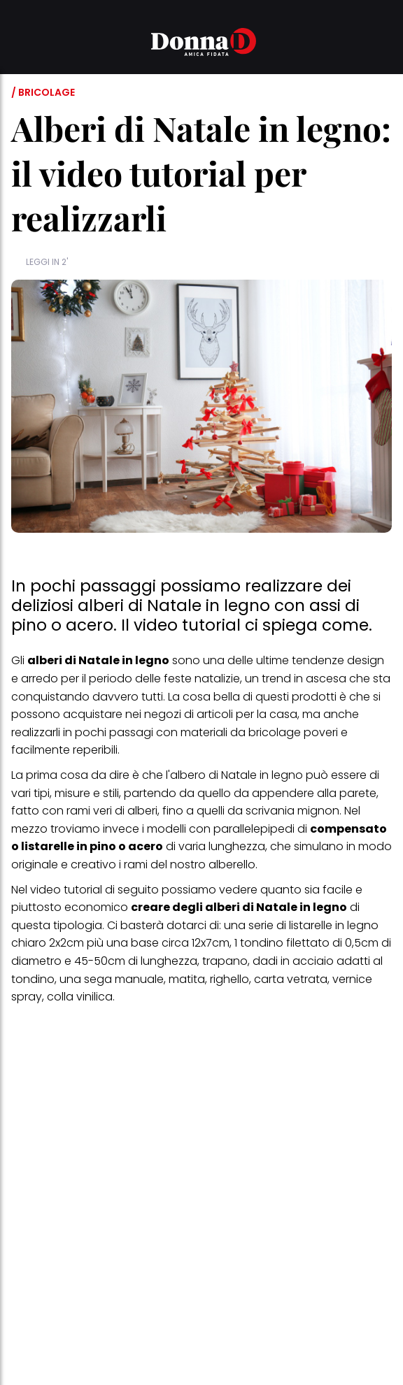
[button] (19, 44)
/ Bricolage (43, 92)
